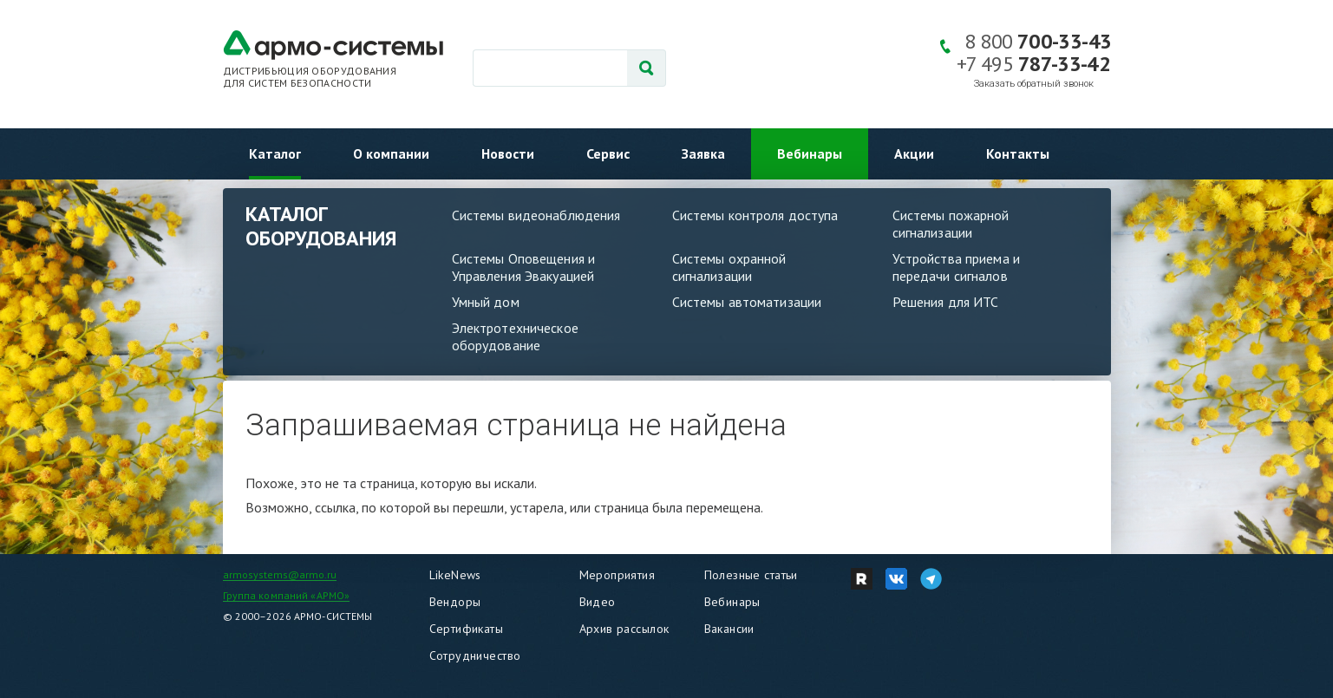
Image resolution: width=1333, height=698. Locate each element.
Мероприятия (617, 575)
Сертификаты (466, 628)
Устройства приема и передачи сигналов (956, 267)
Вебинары (809, 153)
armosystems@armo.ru (280, 574)
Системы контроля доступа (755, 215)
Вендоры (455, 602)
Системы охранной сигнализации (729, 267)
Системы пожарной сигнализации (951, 223)
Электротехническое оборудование (515, 336)
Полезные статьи (751, 575)
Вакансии (729, 628)
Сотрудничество (475, 655)
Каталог (275, 153)
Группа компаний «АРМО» (286, 595)
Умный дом (485, 301)
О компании (391, 153)
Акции (914, 153)
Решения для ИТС (945, 301)
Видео (597, 602)
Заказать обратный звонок (1034, 83)
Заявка (703, 153)
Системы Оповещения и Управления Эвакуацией (524, 267)
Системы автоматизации (747, 301)
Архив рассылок (624, 628)
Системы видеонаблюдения (536, 215)
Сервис (608, 153)
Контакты (1017, 153)
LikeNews (455, 575)
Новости (507, 153)
